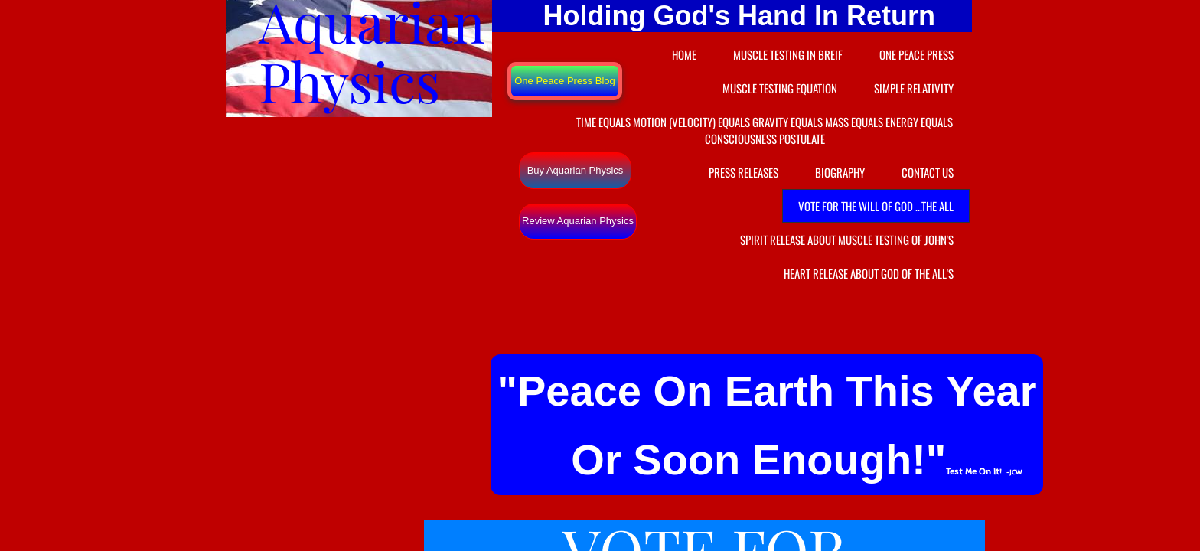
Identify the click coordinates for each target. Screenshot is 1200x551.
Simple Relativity (914, 88)
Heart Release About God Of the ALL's (869, 273)
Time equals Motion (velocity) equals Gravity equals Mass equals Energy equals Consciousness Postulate (764, 130)
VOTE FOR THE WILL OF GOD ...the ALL (876, 205)
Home (684, 54)
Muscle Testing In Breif (788, 54)
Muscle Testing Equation (779, 88)
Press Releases (743, 172)
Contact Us (928, 172)
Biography (840, 172)
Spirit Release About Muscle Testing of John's (847, 239)
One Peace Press (916, 54)
